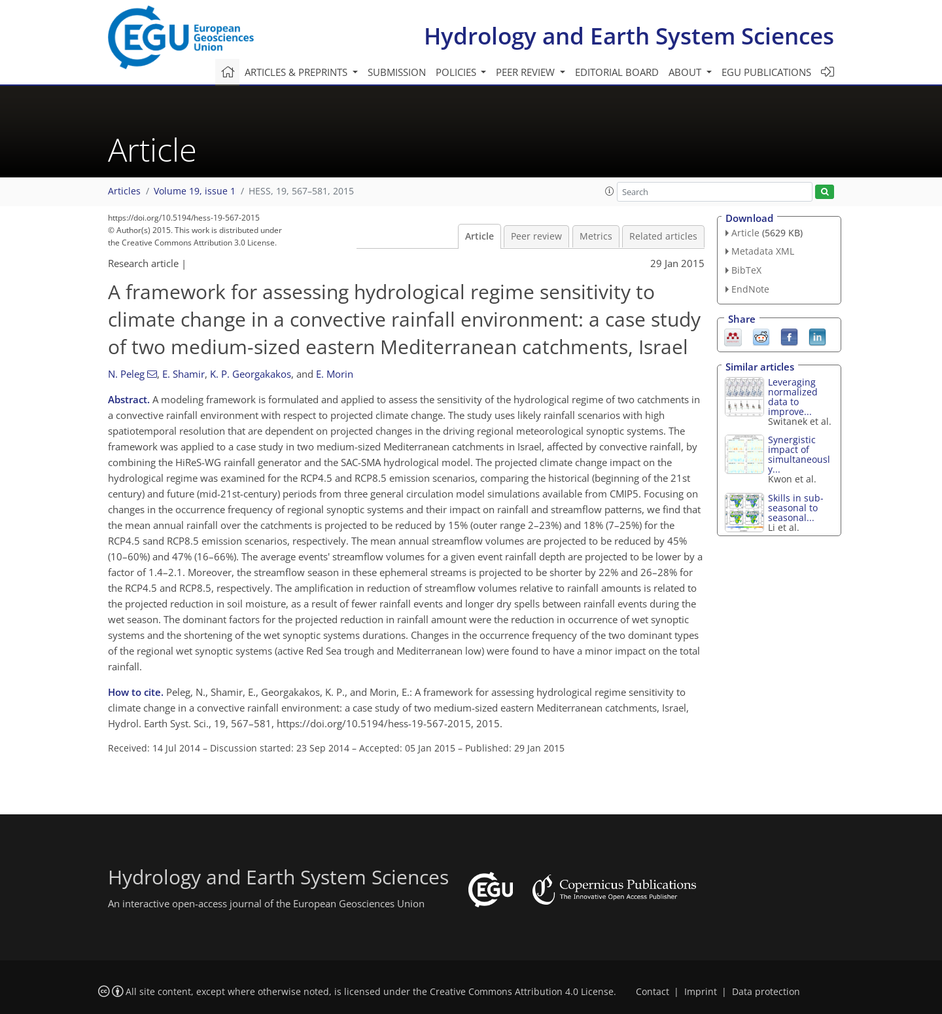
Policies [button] (457, 72)
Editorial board (617, 72)
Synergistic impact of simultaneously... (799, 454)
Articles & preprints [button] (297, 72)
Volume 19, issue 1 (195, 191)
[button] (609, 191)
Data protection (766, 992)
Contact (652, 992)
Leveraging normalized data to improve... (793, 397)
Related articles (663, 236)
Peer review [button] (526, 72)
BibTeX (746, 270)
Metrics (596, 236)
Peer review (536, 236)
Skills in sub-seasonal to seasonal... (796, 508)
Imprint (700, 992)
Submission (397, 72)
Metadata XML (762, 251)
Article (479, 236)
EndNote (750, 289)
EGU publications (766, 72)
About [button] (686, 72)
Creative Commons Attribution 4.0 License (522, 992)
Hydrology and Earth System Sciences (629, 35)
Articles (124, 191)
